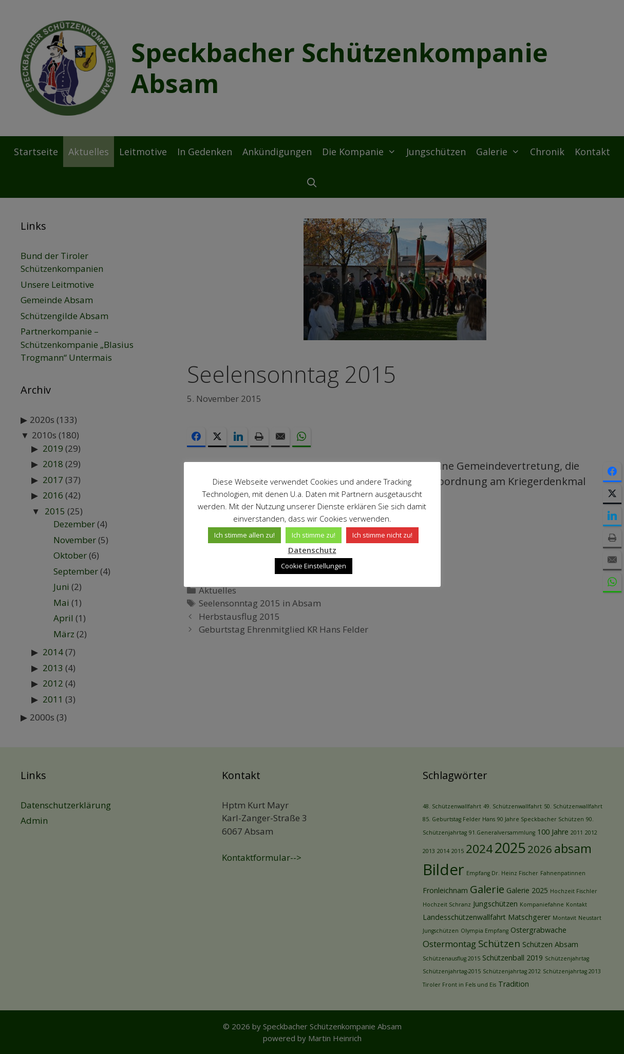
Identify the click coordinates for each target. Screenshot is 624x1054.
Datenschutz (312, 550)
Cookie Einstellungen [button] (313, 565)
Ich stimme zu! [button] (313, 535)
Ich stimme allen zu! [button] (244, 535)
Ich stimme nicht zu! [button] (382, 535)
